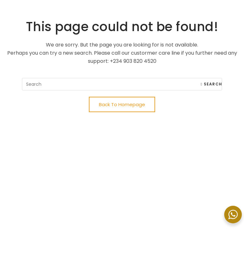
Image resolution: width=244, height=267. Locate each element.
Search (211, 84)
